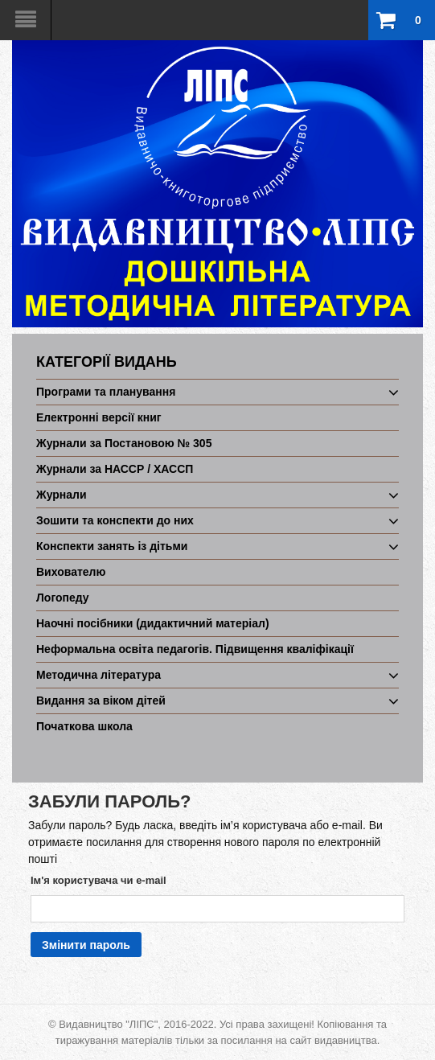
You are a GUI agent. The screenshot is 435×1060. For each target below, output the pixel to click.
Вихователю (70, 571)
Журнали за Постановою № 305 (123, 443)
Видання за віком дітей (101, 700)
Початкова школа (84, 726)
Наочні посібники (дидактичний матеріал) (152, 623)
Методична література (98, 674)
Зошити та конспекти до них (115, 520)
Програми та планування (105, 391)
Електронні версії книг (99, 417)
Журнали (61, 494)
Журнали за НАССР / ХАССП (114, 468)
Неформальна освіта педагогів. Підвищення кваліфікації (195, 649)
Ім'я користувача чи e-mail (98, 880)
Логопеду (62, 597)
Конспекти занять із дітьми (111, 546)
